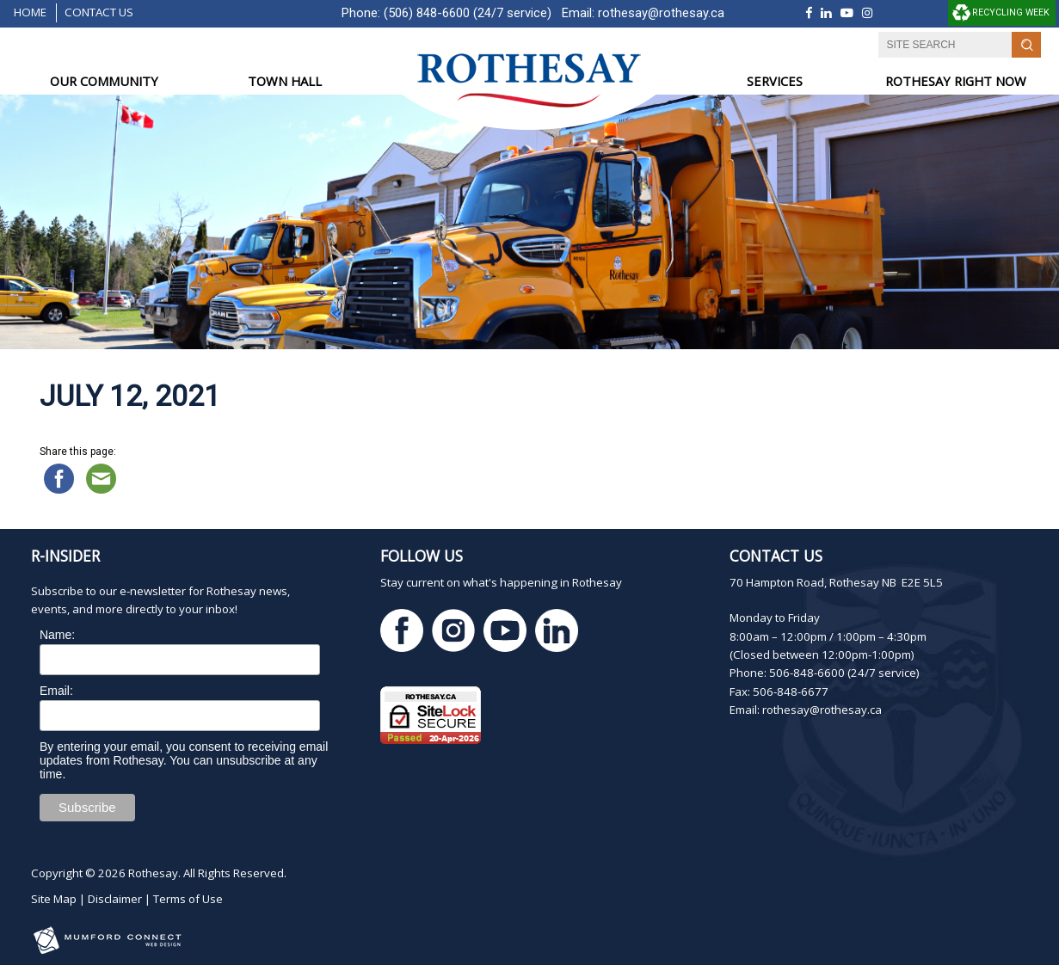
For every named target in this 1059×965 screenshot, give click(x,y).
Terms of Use (188, 899)
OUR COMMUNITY (104, 80)
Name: (57, 635)
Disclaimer (115, 899)
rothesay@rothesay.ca (661, 13)
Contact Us (99, 12)
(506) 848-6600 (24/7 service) (467, 13)
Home (30, 12)
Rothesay (153, 873)
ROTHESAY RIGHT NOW (955, 80)
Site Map (54, 899)
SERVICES (775, 80)
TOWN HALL (285, 80)
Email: (56, 691)
